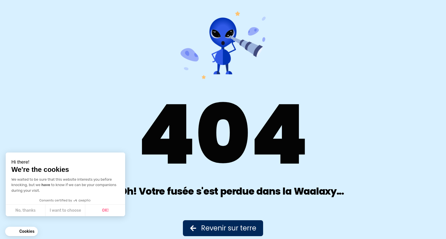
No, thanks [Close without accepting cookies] (25, 210)
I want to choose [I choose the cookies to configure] (65, 210)
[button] (21, 231)
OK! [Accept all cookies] (105, 210)
